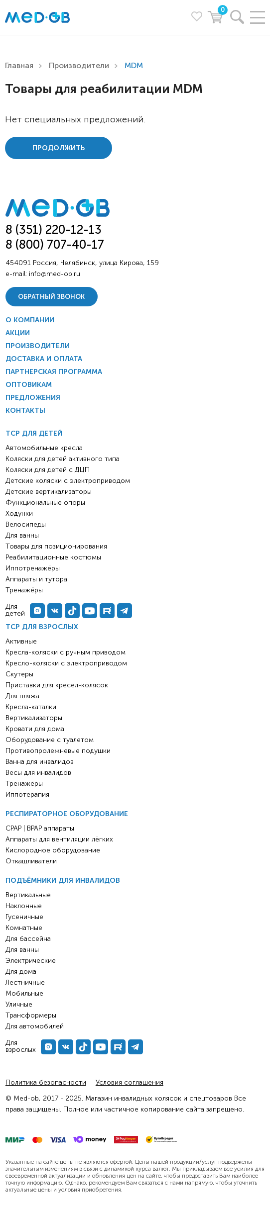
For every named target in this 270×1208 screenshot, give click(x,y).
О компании (29, 320)
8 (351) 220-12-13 (53, 229)
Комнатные (23, 928)
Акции (17, 333)
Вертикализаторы (33, 718)
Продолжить (58, 148)
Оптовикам (28, 384)
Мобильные (24, 993)
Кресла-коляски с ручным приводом (65, 652)
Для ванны (22, 949)
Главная (19, 65)
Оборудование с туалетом (49, 740)
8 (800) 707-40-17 (54, 244)
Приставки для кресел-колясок (56, 685)
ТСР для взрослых (41, 627)
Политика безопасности (45, 1082)
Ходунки (19, 513)
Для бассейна (28, 938)
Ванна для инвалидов (39, 761)
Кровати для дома (34, 729)
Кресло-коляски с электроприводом (66, 663)
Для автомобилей (34, 1026)
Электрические (30, 960)
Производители (79, 65)
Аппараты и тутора (36, 579)
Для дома (20, 971)
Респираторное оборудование (66, 814)
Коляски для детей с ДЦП (47, 469)
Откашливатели (31, 861)
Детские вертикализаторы (48, 491)
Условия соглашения (129, 1082)
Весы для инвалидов (38, 772)
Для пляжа (22, 696)
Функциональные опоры (45, 502)
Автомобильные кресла (44, 448)
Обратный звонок (51, 296)
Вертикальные (28, 895)
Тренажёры (24, 783)
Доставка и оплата (43, 359)
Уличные (18, 1004)
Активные (21, 641)
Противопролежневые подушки (58, 750)
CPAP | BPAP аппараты (39, 828)
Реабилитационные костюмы (53, 557)
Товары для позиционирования (56, 546)
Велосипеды (25, 524)
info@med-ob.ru (54, 274)
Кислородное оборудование (52, 850)
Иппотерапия (27, 794)
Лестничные (25, 982)
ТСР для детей (33, 433)
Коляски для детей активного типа (62, 459)
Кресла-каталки (30, 707)
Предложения (32, 397)
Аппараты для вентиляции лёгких (59, 839)
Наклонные (23, 906)
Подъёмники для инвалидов (62, 880)
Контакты (25, 410)
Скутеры (19, 674)
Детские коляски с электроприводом (67, 480)
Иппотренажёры (32, 568)
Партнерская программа (53, 372)
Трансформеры (30, 1015)
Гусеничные (24, 917)
